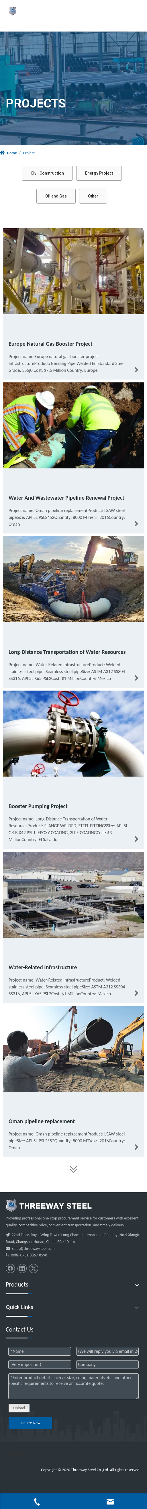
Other (93, 196)
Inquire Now (30, 1422)
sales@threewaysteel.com (33, 1248)
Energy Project (99, 173)
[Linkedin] (22, 1268)
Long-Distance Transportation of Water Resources (67, 651)
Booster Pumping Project (38, 806)
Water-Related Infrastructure (43, 967)
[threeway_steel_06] (49, 1205)
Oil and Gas (56, 196)
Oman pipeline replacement (42, 1121)
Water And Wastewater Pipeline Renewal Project (66, 497)
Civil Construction (47, 173)
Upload (19, 1408)
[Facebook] (10, 1268)
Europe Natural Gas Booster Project (51, 343)
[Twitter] (33, 1268)
